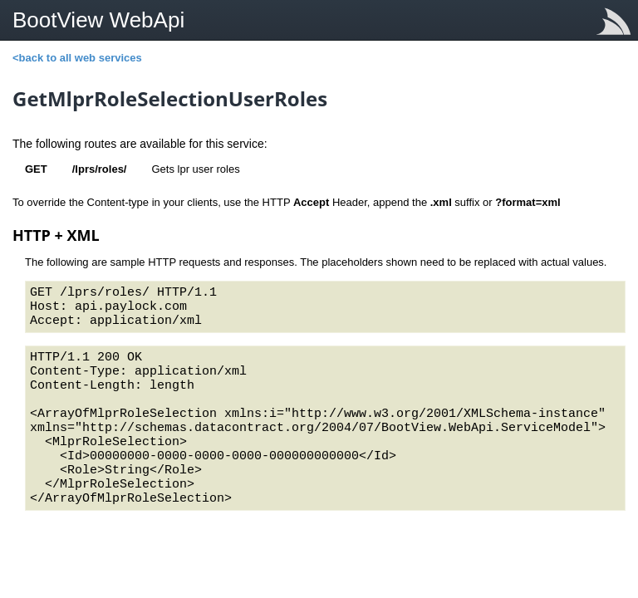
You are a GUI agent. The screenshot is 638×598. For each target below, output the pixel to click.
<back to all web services (77, 57)
